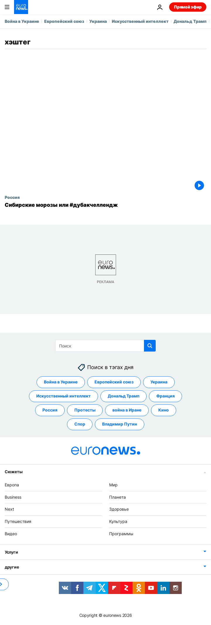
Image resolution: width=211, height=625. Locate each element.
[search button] (150, 346)
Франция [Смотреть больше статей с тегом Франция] (165, 395)
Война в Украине (22, 21)
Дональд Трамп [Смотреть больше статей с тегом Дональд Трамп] (123, 395)
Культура (118, 521)
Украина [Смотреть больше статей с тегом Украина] (158, 381)
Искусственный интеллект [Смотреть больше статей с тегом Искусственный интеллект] (63, 395)
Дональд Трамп (190, 21)
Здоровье (119, 509)
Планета (117, 497)
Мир (113, 484)
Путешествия (18, 521)
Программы (121, 533)
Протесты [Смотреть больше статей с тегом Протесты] (84, 409)
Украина (98, 21)
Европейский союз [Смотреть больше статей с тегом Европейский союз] (114, 381)
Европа (12, 484)
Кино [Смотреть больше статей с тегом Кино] (163, 409)
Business (13, 497)
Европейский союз (64, 21)
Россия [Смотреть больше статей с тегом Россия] (49, 409)
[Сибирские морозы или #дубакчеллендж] (105, 205)
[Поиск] (105, 346)
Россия (12, 197)
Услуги (11, 552)
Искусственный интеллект (140, 21)
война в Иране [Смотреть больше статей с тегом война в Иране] (126, 409)
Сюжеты (13, 471)
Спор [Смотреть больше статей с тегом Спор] (79, 423)
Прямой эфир (188, 6)
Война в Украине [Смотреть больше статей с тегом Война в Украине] (61, 381)
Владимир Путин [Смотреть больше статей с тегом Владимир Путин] (119, 423)
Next (9, 509)
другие (12, 566)
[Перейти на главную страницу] (21, 7)
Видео (11, 533)
